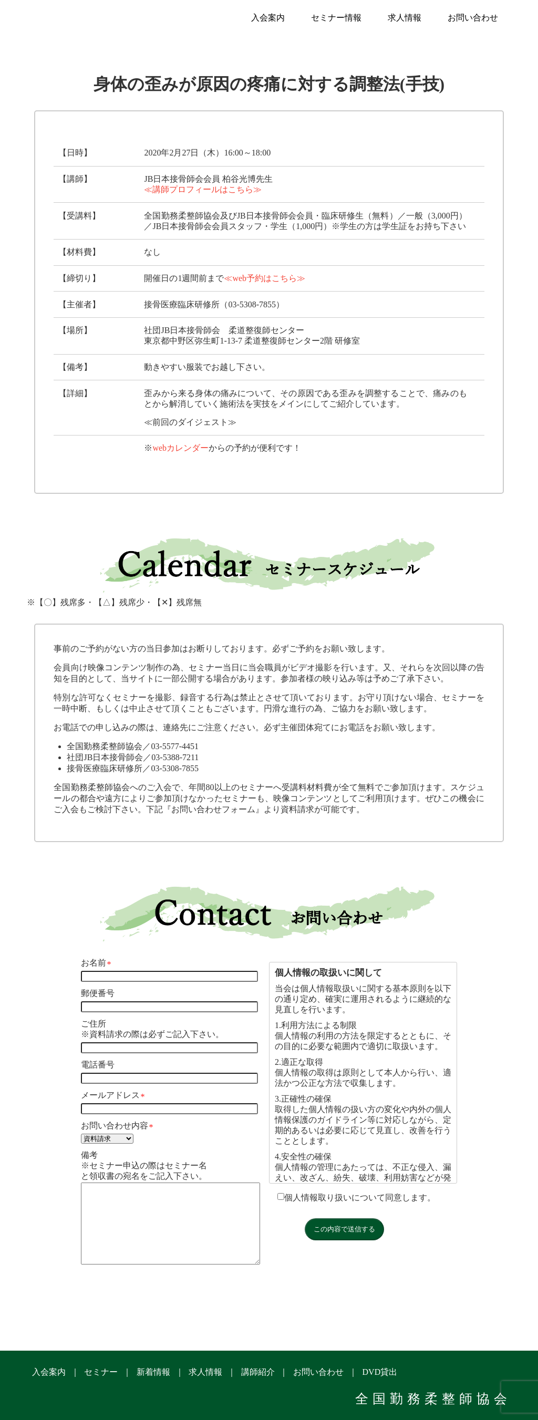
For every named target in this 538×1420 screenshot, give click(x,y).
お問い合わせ (473, 18)
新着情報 (153, 1371)
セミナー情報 (336, 18)
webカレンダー (180, 447)
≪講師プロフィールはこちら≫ (203, 189)
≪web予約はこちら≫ (264, 278)
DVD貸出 (380, 1371)
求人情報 (404, 18)
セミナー (101, 1371)
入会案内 (268, 18)
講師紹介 (258, 1371)
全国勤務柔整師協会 (433, 1399)
